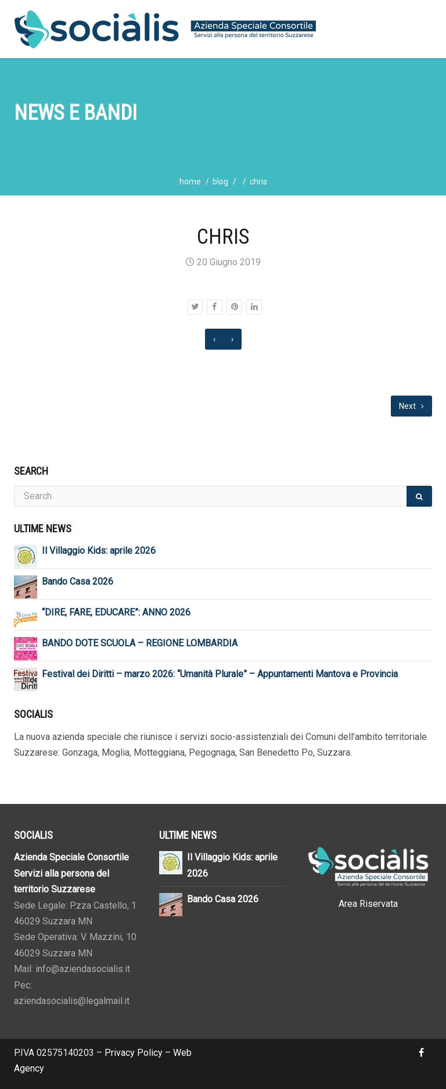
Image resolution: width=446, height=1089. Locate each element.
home (190, 181)
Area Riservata (368, 903)
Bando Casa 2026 (77, 581)
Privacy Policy (134, 1052)
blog (220, 181)
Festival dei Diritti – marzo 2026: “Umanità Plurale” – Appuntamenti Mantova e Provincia (220, 673)
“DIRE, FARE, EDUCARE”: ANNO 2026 (116, 612)
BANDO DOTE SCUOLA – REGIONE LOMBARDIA (140, 643)
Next (411, 406)
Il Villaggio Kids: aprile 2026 (99, 550)
